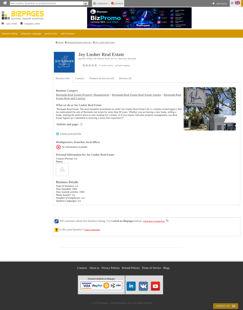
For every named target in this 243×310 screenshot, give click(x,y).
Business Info (63, 78)
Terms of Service (151, 267)
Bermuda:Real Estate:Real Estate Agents (136, 94)
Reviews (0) (125, 78)
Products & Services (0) (102, 78)
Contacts (79, 78)
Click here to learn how (154, 221)
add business (221, 3)
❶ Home (60, 42)
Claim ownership (92, 229)
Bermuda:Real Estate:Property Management (82, 94)
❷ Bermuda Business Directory (78, 42)
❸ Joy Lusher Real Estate (104, 42)
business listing (9, 33)
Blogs (166, 267)
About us (94, 267)
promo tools (51, 33)
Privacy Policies (111, 267)
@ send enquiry (122, 65)
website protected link (70, 134)
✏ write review (106, 65)
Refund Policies (131, 267)
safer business (67, 33)
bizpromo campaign (31, 33)
